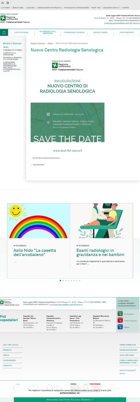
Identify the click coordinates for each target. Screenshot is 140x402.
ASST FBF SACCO (10, 345)
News (50, 43)
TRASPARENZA (9, 360)
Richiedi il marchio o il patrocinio (12, 58)
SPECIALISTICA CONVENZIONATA (76, 8)
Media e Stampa (38, 43)
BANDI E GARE (18, 8)
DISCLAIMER (131, 370)
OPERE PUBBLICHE (128, 345)
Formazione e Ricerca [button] (74, 32)
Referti (123, 327)
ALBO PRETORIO (127, 355)
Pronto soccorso (127, 321)
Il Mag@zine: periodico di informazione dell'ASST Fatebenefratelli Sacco (12, 66)
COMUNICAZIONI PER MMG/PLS (49, 8)
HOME (4, 32)
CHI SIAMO (6, 8)
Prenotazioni (126, 314)
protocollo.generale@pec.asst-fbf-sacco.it (122, 23)
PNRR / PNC (96, 8)
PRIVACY (122, 373)
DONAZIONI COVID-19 (111, 8)
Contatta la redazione (9, 54)
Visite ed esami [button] (21, 32)
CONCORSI (30, 8)
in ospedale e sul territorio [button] (48, 32)
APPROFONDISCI (68, 393)
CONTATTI (125, 8)
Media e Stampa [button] (100, 32)
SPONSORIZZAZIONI (128, 350)
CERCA (6, 355)
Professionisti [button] (127, 32)
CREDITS (122, 370)
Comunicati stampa (12, 50)
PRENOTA (7, 350)
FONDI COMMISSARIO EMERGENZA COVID (129, 361)
